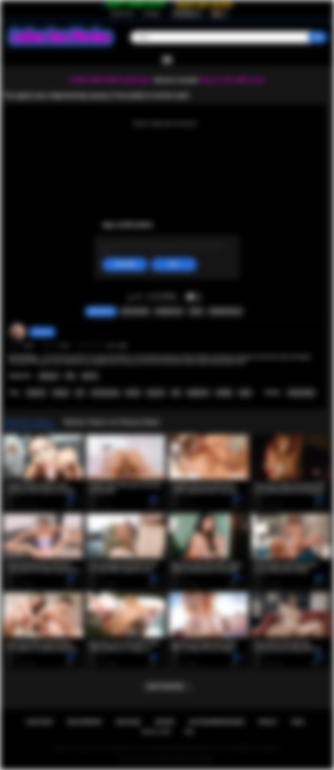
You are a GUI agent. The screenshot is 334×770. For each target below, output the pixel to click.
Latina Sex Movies (155, 759)
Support (165, 722)
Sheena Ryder (301, 392)
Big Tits (90, 376)
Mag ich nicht (138, 297)
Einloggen (151, 13)
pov (80, 392)
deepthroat (198, 392)
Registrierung (121, 13)
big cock (156, 392)
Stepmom (48, 376)
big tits (133, 392)
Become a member (176, 80)
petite (245, 392)
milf (175, 392)
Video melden (134, 311)
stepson (60, 392)
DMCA (298, 722)
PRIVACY (268, 722)
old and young (105, 392)
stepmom (36, 392)
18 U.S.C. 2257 (156, 731)
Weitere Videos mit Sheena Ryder (111, 422)
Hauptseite (39, 722)
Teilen (196, 311)
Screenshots (169, 311)
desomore (42, 332)
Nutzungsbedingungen (216, 722)
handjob (224, 392)
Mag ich (130, 297)
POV (70, 376)
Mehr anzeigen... (167, 686)
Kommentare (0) (225, 311)
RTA (189, 731)
